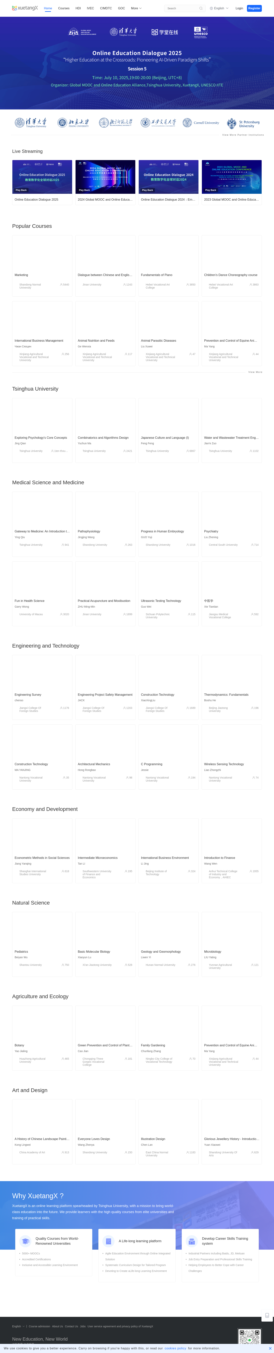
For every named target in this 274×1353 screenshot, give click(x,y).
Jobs (83, 1326)
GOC (121, 8)
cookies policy (175, 1348)
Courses (64, 8)
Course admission (39, 1326)
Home (48, 8)
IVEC (90, 8)
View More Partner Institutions (243, 135)
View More (256, 372)
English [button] (221, 8)
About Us (57, 1326)
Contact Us (71, 1326)
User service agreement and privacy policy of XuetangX (120, 1326)
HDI (78, 8)
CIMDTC (106, 8)
